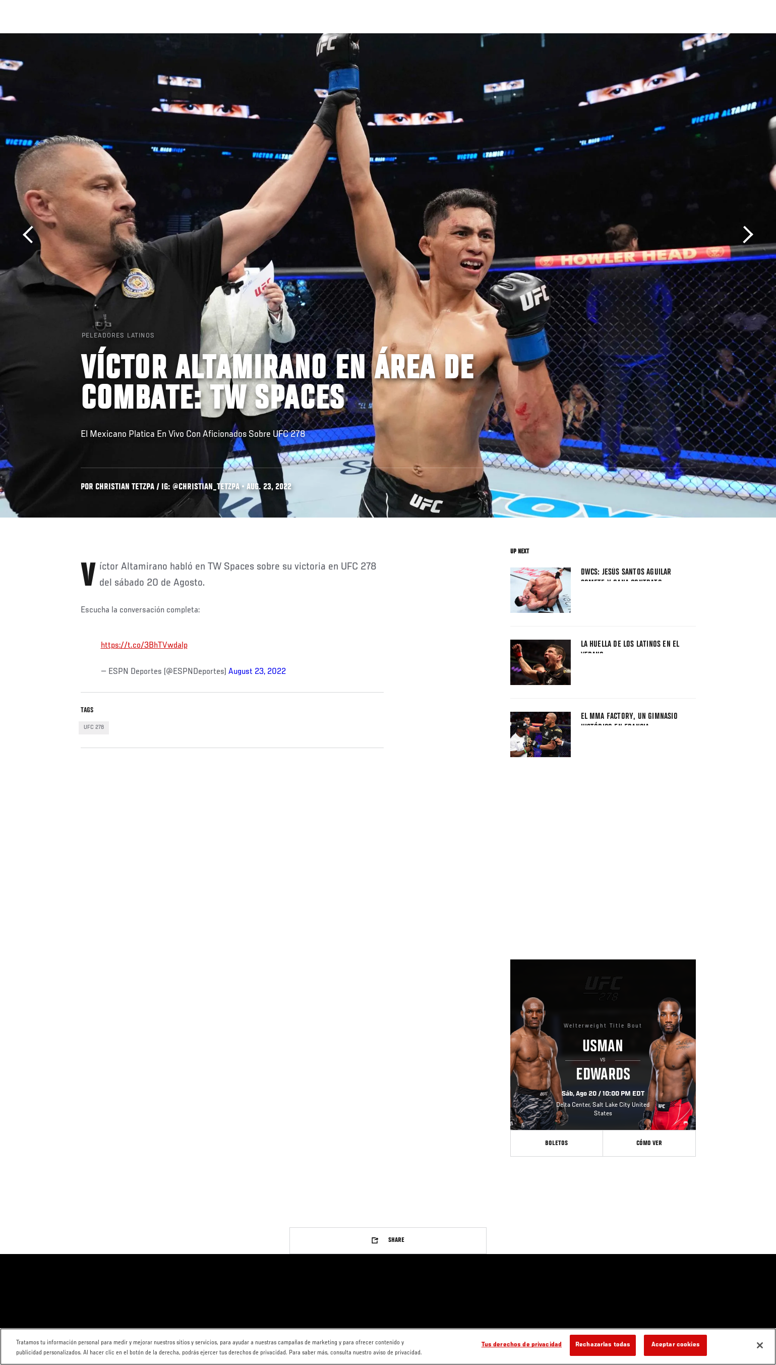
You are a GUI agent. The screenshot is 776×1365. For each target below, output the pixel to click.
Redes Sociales (587, 38)
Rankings (115, 38)
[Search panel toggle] (700, 38)
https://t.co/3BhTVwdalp (144, 645)
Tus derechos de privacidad (522, 1345)
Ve (631, 38)
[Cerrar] (760, 1345)
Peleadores (163, 38)
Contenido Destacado (229, 38)
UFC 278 (94, 727)
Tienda (676, 38)
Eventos (71, 38)
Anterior (31, 235)
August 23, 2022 (257, 671)
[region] (388, 1346)
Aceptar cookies (675, 1345)
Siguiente (744, 235)
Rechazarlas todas (602, 1345)
